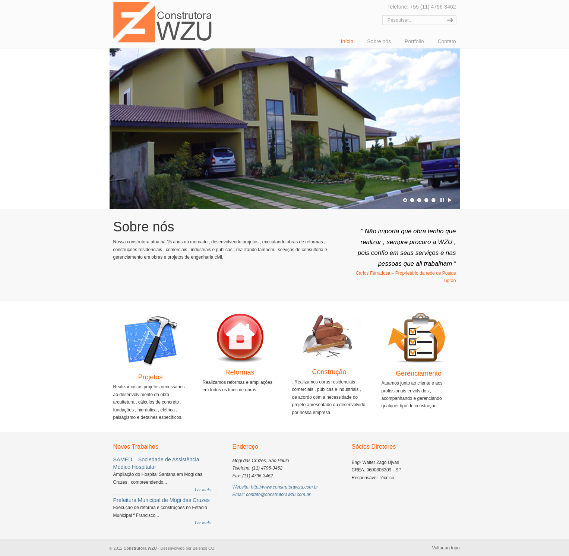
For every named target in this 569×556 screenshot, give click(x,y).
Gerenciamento (419, 373)
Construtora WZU (162, 22)
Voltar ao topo (445, 547)
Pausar (442, 200)
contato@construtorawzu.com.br (278, 494)
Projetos (150, 377)
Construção (329, 372)
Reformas (239, 372)
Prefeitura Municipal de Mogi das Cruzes (161, 500)
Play (449, 200)
